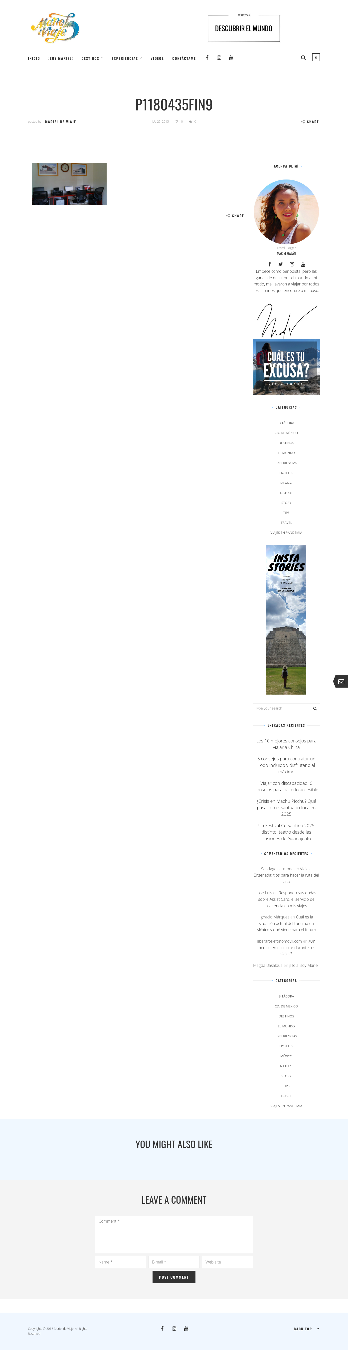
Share (310, 121)
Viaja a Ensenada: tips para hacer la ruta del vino (286, 875)
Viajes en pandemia (286, 532)
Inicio (34, 58)
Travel (286, 522)
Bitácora (286, 423)
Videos (157, 58)
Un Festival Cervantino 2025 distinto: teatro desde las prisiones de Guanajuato (286, 831)
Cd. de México (286, 433)
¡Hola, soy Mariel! (304, 965)
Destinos (90, 58)
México (286, 482)
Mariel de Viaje (60, 121)
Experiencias (125, 58)
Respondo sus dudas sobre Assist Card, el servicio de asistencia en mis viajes (287, 899)
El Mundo (286, 452)
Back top (307, 1328)
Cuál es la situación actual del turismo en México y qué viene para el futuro (286, 923)
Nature (286, 492)
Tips (286, 512)
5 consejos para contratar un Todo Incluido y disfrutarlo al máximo (286, 765)
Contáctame (184, 58)
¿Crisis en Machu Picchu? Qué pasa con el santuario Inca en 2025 (286, 807)
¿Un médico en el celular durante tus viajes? (286, 947)
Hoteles (286, 472)
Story (286, 502)
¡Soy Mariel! (60, 58)
